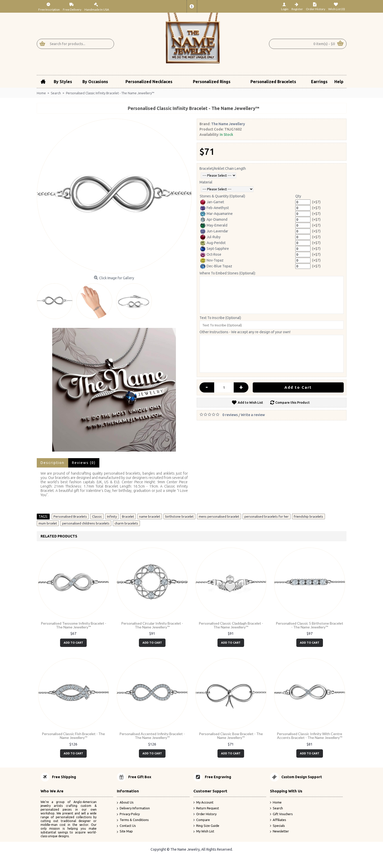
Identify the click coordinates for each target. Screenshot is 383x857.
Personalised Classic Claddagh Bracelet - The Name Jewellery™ (231, 625)
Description (52, 463)
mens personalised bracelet (219, 516)
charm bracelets (126, 523)
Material (205, 182)
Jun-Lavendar (214, 231)
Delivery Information (133, 808)
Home (276, 802)
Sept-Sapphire (214, 248)
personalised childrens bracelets (86, 523)
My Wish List (203, 831)
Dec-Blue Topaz (216, 266)
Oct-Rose (210, 254)
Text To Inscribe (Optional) (220, 318)
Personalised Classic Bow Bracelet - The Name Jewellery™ (231, 736)
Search (276, 808)
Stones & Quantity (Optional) (222, 196)
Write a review (253, 415)
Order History (204, 814)
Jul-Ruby (210, 237)
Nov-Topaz (212, 260)
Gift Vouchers (281, 814)
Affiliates (278, 820)
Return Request (206, 808)
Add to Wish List (250, 402)
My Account (203, 802)
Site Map (125, 831)
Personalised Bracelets (70, 516)
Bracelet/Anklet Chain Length (222, 168)
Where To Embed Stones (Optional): (227, 273)
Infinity (112, 516)
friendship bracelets (308, 516)
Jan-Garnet (212, 202)
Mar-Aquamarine (216, 213)
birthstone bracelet (179, 516)
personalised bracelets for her (266, 516)
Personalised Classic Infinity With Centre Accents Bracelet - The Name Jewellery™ (309, 736)
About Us (125, 802)
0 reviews (230, 415)
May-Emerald (213, 225)
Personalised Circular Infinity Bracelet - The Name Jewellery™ (152, 625)
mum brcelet (48, 523)
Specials (277, 826)
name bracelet (149, 516)
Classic (97, 516)
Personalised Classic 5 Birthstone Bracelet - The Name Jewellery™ (309, 625)
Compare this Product (292, 402)
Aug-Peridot (213, 243)
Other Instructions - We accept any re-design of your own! (244, 332)
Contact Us (126, 826)
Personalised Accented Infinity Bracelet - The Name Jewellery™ (152, 736)
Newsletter (279, 831)
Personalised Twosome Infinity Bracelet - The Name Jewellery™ (73, 625)
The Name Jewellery (228, 124)
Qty (298, 196)
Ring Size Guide (206, 826)
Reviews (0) (84, 463)
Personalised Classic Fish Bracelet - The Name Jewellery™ (73, 736)
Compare (201, 820)
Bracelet (128, 516)
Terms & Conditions (133, 820)
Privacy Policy (128, 814)
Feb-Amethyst (214, 208)
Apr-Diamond (213, 219)
